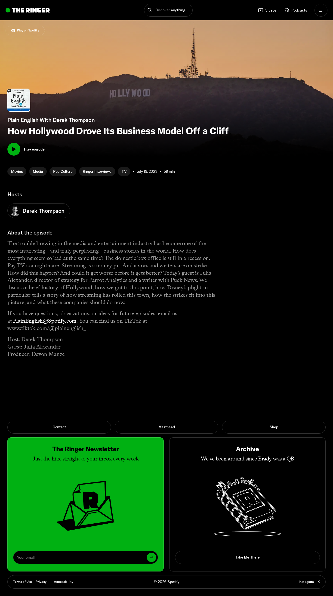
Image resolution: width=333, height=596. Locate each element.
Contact (59, 427)
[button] (168, 10)
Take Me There (247, 557)
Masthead (166, 427)
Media (38, 171)
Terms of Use (22, 582)
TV (124, 171)
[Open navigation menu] (320, 10)
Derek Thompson (36, 210)
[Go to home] (28, 10)
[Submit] (151, 557)
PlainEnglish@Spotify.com (44, 320)
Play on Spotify (25, 30)
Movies (17, 171)
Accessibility (63, 582)
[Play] (13, 149)
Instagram (306, 582)
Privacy (41, 582)
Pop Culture (63, 171)
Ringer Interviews (97, 171)
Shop (274, 427)
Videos (267, 10)
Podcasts (295, 10)
